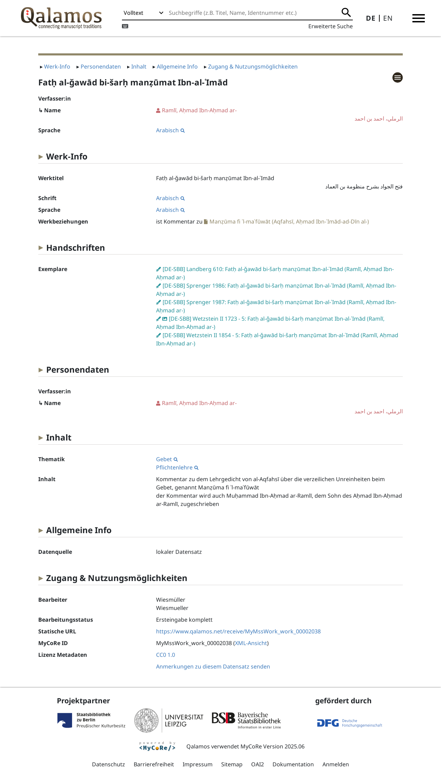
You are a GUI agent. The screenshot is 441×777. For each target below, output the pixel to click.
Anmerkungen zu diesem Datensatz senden (213, 666)
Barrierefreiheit (154, 764)
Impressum (198, 764)
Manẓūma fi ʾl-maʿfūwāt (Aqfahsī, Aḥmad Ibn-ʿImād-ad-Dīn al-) (289, 221)
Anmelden (335, 764)
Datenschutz (108, 764)
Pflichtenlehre (177, 467)
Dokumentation (293, 764)
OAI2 (257, 764)
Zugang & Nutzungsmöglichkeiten (253, 66)
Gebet (167, 459)
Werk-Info (57, 66)
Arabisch (170, 130)
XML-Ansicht (251, 643)
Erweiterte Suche (330, 26)
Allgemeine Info (177, 66)
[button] (418, 18)
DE (371, 18)
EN (388, 18)
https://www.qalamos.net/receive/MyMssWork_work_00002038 (238, 631)
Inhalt (138, 66)
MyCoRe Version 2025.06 (272, 746)
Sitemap (232, 764)
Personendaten (101, 66)
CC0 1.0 (165, 655)
